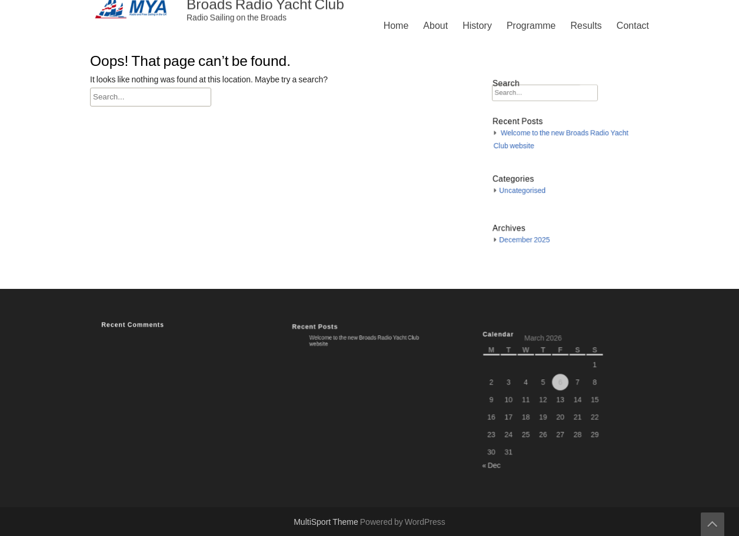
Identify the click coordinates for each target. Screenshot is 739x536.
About (435, 26)
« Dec (498, 458)
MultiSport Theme (327, 522)
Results (586, 26)
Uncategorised (527, 187)
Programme (531, 26)
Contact (633, 26)
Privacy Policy (488, 369)
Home (396, 26)
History (477, 26)
